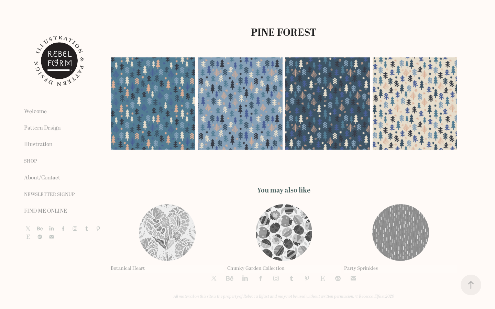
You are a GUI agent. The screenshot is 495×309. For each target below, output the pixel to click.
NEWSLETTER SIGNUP (49, 194)
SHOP (30, 161)
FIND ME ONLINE (45, 211)
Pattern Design (42, 128)
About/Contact (42, 178)
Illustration (38, 144)
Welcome (35, 111)
